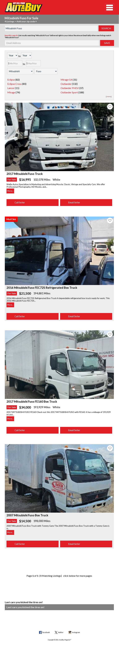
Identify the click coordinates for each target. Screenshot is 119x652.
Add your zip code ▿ (27, 21)
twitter (61, 632)
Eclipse (11, 79)
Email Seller (74, 202)
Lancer (10, 87)
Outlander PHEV (70, 87)
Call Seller (20, 202)
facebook (46, 632)
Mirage (11, 92)
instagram (76, 632)
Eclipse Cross (14, 83)
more (109, 96)
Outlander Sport (69, 92)
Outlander (66, 83)
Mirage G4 (66, 79)
